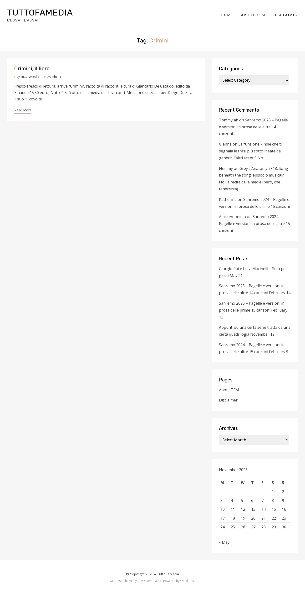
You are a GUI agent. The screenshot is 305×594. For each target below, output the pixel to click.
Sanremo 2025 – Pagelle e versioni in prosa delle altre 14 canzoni (253, 126)
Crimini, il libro (32, 68)
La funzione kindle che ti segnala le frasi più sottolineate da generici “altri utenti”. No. (250, 151)
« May (224, 542)
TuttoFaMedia (40, 12)
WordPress (187, 581)
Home (227, 15)
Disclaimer (285, 15)
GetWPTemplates (149, 581)
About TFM (253, 15)
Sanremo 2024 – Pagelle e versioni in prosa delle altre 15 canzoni (254, 223)
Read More (22, 110)
